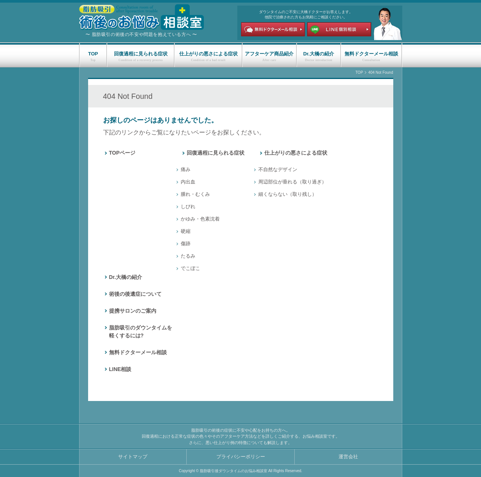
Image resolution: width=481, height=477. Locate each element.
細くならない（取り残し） (287, 194)
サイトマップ (132, 456)
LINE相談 (120, 369)
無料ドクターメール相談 (371, 54)
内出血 (188, 182)
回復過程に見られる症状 (141, 54)
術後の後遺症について (135, 294)
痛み (185, 169)
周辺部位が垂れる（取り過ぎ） (292, 182)
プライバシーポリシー (240, 456)
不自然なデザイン (277, 169)
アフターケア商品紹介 (269, 54)
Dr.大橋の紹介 (318, 54)
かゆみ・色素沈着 (200, 219)
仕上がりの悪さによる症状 (208, 54)
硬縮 (185, 231)
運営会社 (348, 456)
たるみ (188, 256)
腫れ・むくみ (195, 194)
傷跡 (185, 243)
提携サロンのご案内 (132, 311)
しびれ (188, 206)
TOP (93, 54)
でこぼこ (190, 268)
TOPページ (122, 153)
